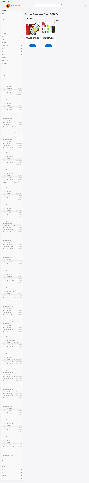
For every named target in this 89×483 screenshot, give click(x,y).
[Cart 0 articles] (86, 5)
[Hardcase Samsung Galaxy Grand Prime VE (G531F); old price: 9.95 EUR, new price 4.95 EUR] (48, 33)
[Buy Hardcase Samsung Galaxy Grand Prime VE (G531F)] (48, 45)
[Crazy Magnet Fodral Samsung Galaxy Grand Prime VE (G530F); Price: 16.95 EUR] (32, 33)
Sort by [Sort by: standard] (29, 18)
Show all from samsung (7, 86)
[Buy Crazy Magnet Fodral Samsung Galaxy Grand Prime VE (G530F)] (32, 45)
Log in (85, 1)
